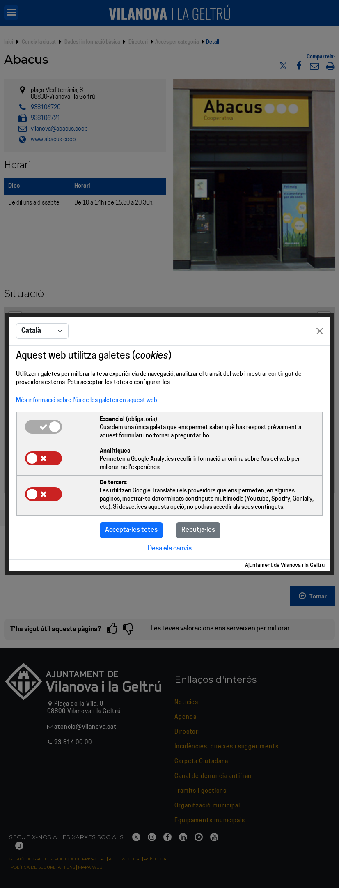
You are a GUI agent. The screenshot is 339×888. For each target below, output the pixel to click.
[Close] (319, 331)
